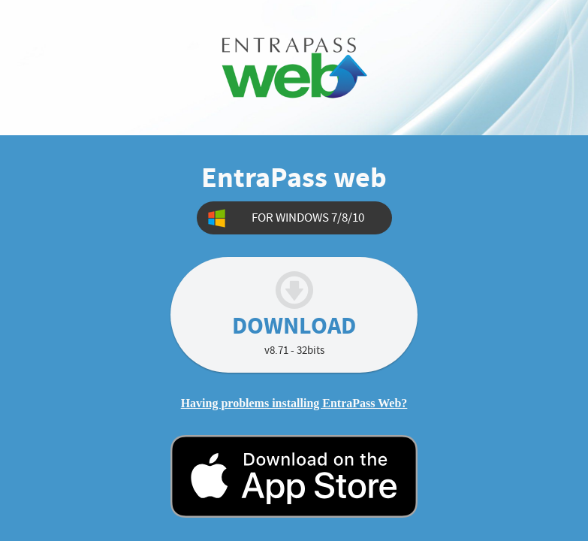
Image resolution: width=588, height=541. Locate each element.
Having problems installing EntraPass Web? (294, 403)
